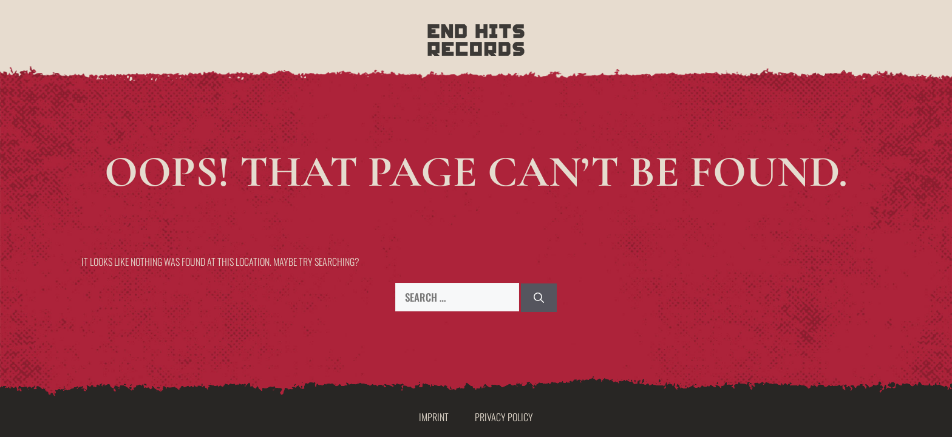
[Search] (539, 298)
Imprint (434, 417)
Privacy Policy (504, 417)
